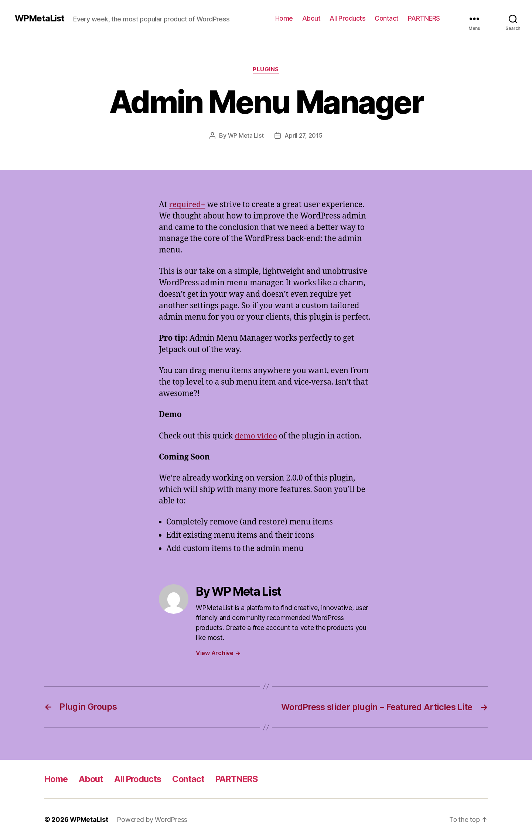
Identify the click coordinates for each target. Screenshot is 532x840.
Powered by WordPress (152, 819)
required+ (187, 204)
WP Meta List (246, 135)
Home (284, 18)
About (311, 18)
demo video (256, 436)
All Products (347, 18)
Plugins (266, 69)
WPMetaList (40, 18)
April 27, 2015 (303, 135)
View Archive (218, 653)
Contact (387, 18)
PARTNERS (424, 18)
